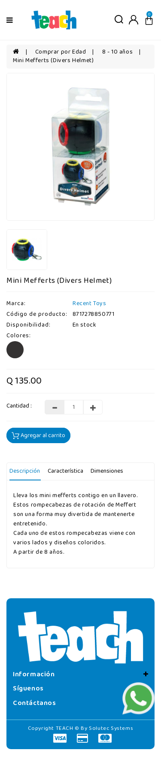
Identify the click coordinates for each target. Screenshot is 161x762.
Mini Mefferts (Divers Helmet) (53, 61)
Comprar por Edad (60, 52)
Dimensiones (107, 471)
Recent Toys (89, 304)
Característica (65, 471)
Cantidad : (19, 406)
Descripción (24, 471)
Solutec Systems (111, 728)
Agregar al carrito (38, 436)
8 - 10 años (117, 52)
